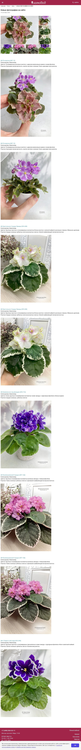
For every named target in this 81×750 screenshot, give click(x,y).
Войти (76, 2)
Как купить (76, 736)
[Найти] (73, 2)
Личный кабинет (74, 730)
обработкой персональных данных (26, 747)
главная (3, 6)
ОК (75, 745)
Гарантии (76, 739)
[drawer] (2, 2)
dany (13, 6)
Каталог (77, 734)
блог (8, 6)
